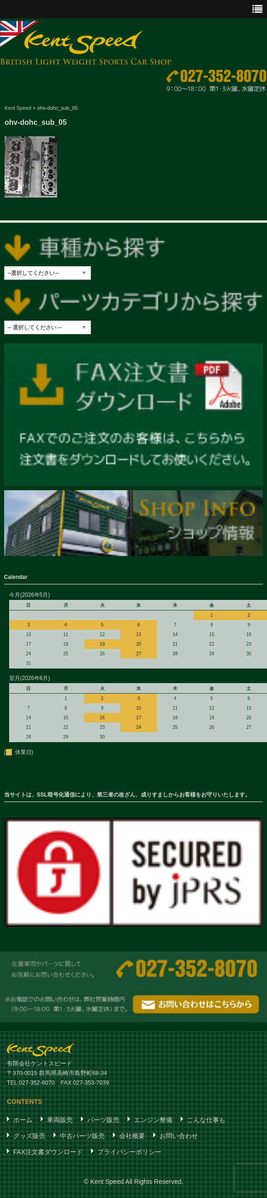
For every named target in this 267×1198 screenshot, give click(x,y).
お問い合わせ (179, 1135)
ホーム (22, 1119)
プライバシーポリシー (129, 1151)
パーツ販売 (103, 1119)
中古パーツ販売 (82, 1135)
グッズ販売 (29, 1135)
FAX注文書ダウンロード (48, 1151)
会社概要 (132, 1135)
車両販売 (60, 1119)
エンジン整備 (153, 1119)
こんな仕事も (206, 1119)
